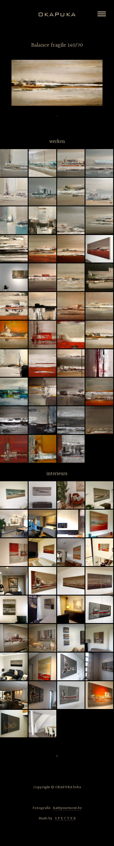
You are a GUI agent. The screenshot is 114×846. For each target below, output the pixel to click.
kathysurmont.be (67, 808)
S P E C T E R (65, 818)
